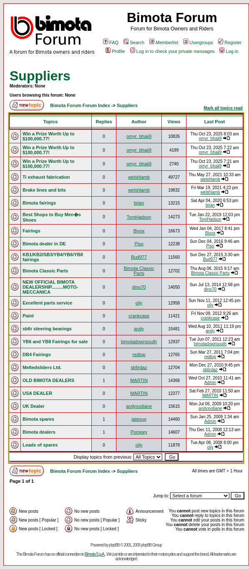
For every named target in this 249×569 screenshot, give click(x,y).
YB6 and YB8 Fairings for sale (55, 341)
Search (133, 42)
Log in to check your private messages (172, 51)
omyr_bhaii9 (138, 136)
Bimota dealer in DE (44, 243)
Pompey (139, 431)
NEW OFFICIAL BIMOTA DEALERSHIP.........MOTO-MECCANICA (50, 287)
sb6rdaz (139, 367)
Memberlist (163, 42)
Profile (115, 51)
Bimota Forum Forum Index (80, 105)
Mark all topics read (223, 108)
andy (139, 328)
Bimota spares (38, 419)
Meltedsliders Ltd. (42, 367)
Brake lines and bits (44, 189)
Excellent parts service (47, 302)
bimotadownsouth (139, 341)
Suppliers (40, 75)
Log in (228, 51)
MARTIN (139, 380)
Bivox (139, 230)
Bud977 (139, 257)
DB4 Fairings (37, 354)
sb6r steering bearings (47, 328)
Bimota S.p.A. (95, 554)
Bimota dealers (39, 431)
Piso (138, 243)
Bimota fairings (39, 202)
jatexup (138, 419)
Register (229, 42)
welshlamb (139, 177)
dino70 (139, 286)
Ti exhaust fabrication (46, 177)
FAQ (110, 42)
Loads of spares (40, 444)
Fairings (31, 230)
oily (139, 302)
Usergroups (198, 42)
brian (139, 202)
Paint (28, 315)
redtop (139, 354)
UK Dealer (34, 406)
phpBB (114, 545)
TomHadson (139, 217)
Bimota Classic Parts (45, 270)
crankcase (138, 315)
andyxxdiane (139, 406)
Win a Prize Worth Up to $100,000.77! (48, 136)
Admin (210, 382)
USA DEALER (37, 393)
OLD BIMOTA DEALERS (48, 380)
